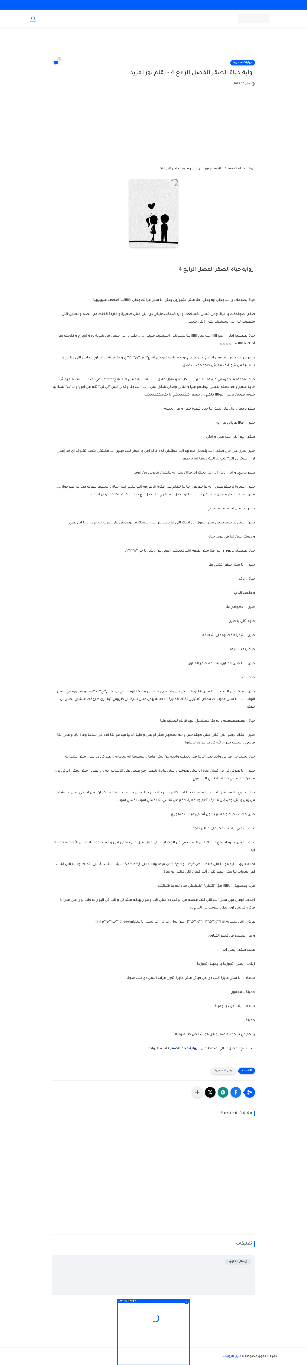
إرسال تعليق (238, 1261)
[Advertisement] (153, 45)
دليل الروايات (232, 1356)
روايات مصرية (242, 62)
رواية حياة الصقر (183, 1049)
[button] (235, 1092)
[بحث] (33, 18)
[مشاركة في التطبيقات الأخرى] (197, 1092)
